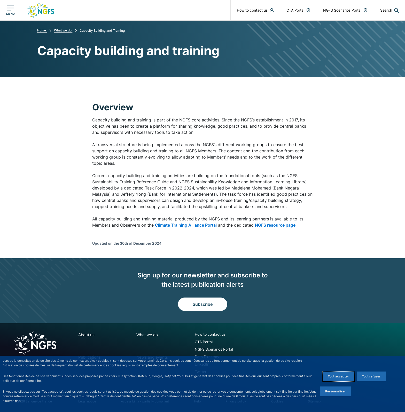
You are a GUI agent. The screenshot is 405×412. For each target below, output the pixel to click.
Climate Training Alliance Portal (186, 225)
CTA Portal (197, 342)
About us (85, 335)
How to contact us (203, 334)
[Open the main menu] (10, 10)
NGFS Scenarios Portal (207, 349)
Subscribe (203, 304)
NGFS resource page (275, 225)
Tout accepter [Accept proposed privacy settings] (338, 376)
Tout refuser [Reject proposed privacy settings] (371, 376)
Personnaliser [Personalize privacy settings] (335, 391)
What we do (143, 335)
